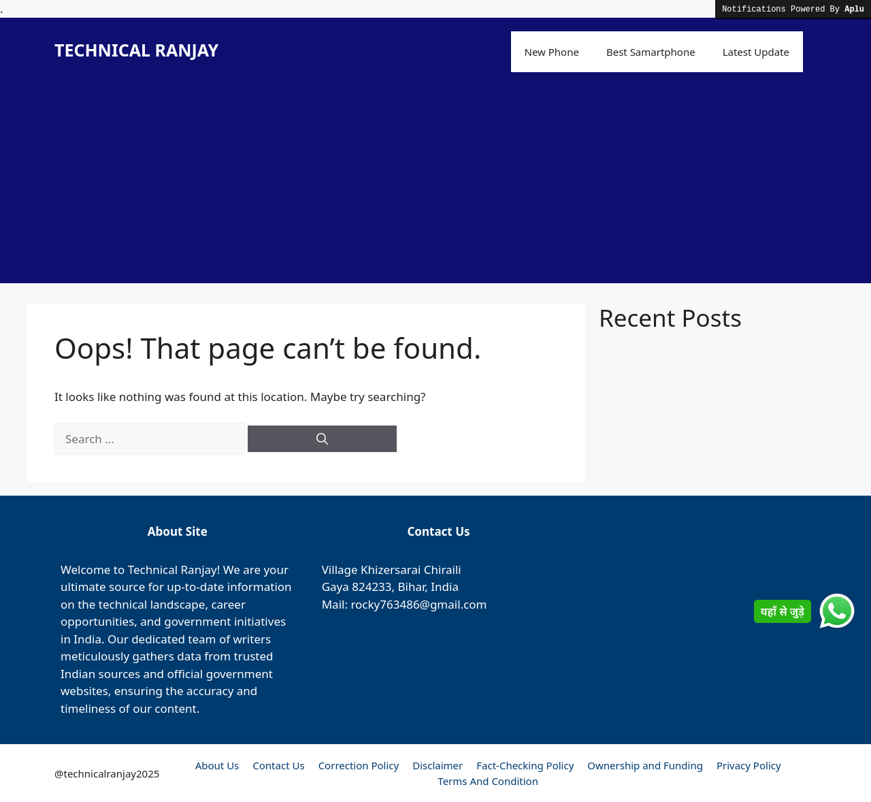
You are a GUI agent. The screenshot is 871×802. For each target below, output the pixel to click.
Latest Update (756, 52)
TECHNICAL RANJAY (136, 49)
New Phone (552, 52)
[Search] (322, 439)
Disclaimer (437, 765)
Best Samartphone (650, 52)
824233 (371, 586)
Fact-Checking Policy (525, 765)
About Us (217, 765)
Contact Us (278, 765)
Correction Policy (358, 765)
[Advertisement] (435, 188)
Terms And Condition (488, 781)
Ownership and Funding (645, 765)
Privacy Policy (749, 765)
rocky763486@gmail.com (418, 604)
